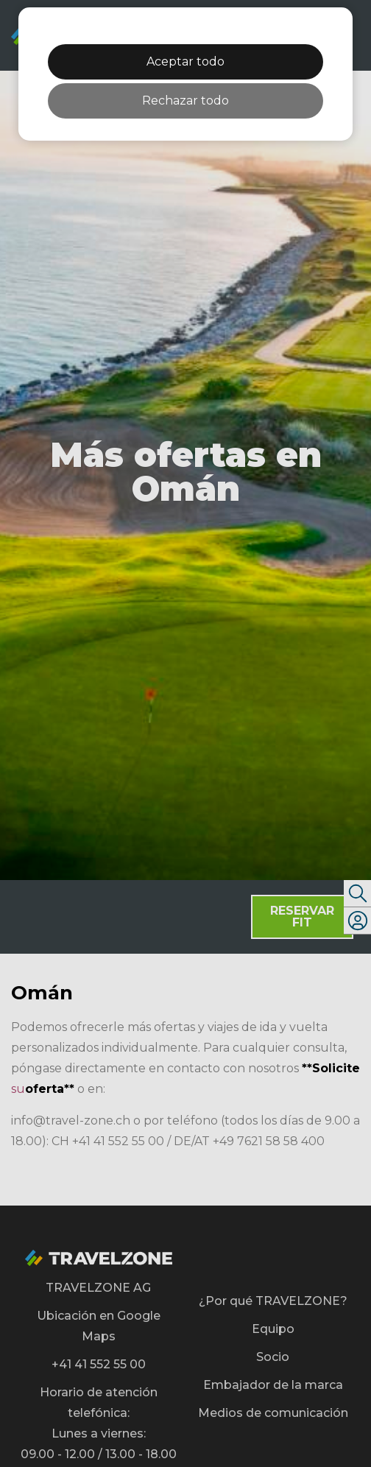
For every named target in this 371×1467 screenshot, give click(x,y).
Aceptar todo (185, 61)
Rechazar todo (185, 101)
